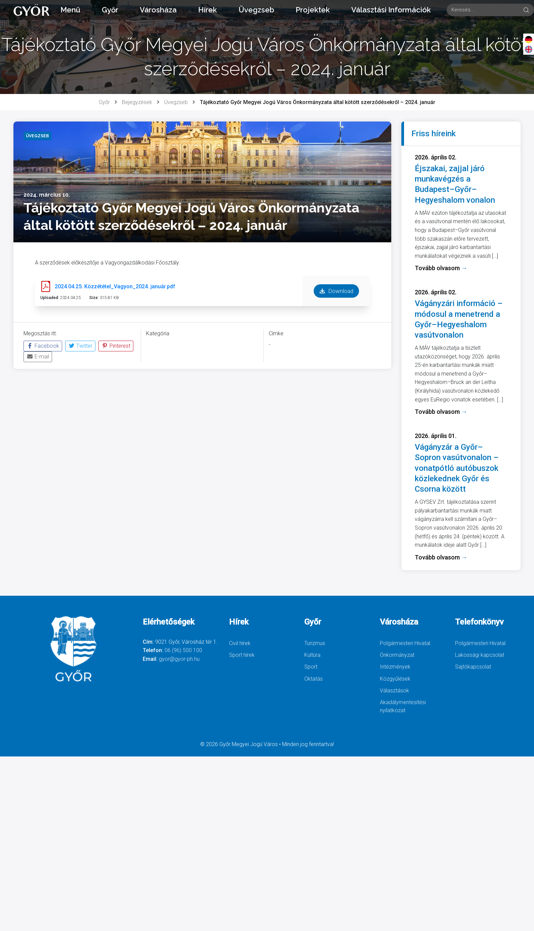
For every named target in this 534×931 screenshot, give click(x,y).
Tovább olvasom (441, 268)
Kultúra (312, 655)
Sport (310, 667)
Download (336, 291)
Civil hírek (240, 643)
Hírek (207, 9)
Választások (394, 690)
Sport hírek (242, 655)
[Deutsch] (528, 39)
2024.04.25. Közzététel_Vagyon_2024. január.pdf (115, 286)
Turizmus (314, 643)
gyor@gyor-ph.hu (179, 659)
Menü (70, 9)
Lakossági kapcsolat (479, 655)
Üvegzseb (256, 9)
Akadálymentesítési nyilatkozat (403, 706)
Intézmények (395, 667)
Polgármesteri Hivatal (405, 643)
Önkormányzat (397, 655)
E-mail (38, 356)
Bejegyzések (137, 102)
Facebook (43, 346)
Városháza (158, 9)
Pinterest (115, 346)
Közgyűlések (395, 679)
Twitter (80, 346)
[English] (528, 49)
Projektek (313, 9)
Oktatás (313, 679)
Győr (110, 9)
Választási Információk (391, 9)
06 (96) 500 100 (183, 650)
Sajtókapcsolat (473, 667)
